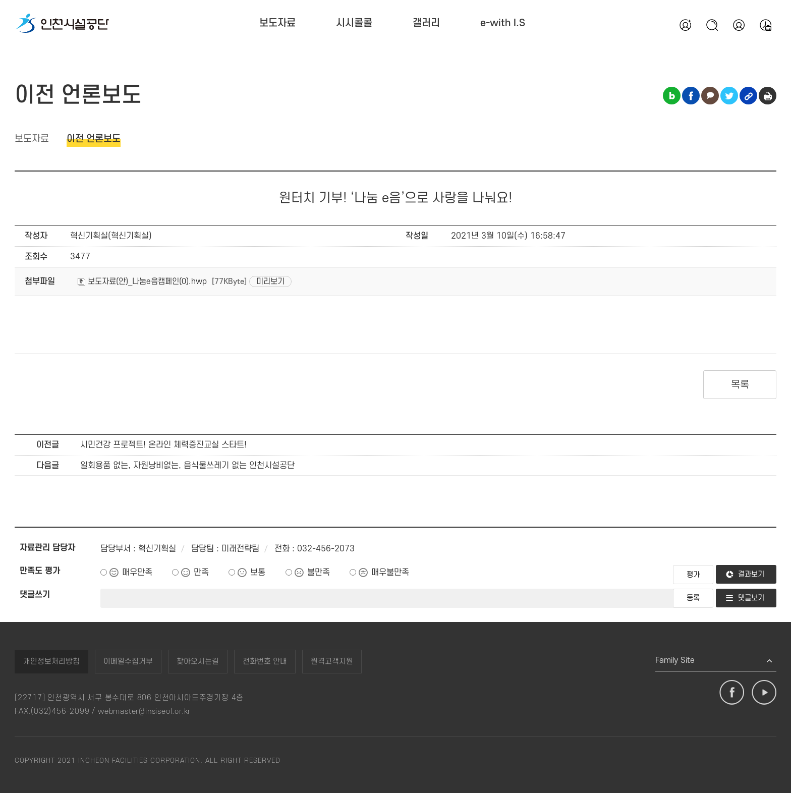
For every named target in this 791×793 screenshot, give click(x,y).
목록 (740, 384)
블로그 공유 (672, 95)
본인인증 (738, 25)
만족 (201, 572)
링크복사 (748, 95)
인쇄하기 (767, 95)
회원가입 (685, 25)
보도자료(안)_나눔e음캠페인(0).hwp (142, 281)
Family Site (675, 660)
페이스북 (731, 692)
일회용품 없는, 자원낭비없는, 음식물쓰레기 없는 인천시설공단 (187, 465)
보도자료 (277, 23)
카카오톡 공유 (710, 95)
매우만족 (137, 572)
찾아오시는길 (198, 661)
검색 (712, 25)
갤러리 (426, 23)
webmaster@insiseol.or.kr (144, 711)
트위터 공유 (729, 95)
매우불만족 (390, 572)
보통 (257, 572)
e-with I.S (502, 23)
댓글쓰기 (35, 594)
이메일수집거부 (128, 661)
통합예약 (765, 25)
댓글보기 (751, 598)
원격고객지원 (332, 661)
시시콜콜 (354, 23)
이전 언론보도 (94, 139)
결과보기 (751, 574)
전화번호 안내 (265, 661)
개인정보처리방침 (51, 661)
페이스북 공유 (691, 95)
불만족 (318, 572)
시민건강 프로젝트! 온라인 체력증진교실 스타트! (163, 444)
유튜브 (764, 692)
